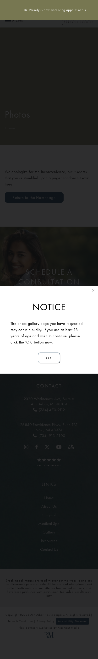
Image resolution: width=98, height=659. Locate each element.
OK (49, 357)
